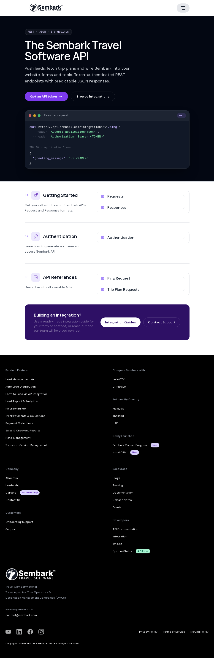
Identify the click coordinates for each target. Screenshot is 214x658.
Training (118, 485)
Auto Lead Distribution (20, 386)
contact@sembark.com (21, 615)
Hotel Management (17, 437)
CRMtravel (119, 386)
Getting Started (60, 195)
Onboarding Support (19, 521)
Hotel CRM (120, 452)
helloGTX (119, 379)
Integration (120, 536)
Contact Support (162, 322)
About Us (11, 478)
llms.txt (117, 543)
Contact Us (13, 500)
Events (117, 507)
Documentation (123, 492)
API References (60, 277)
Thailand (118, 416)
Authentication (60, 236)
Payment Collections (19, 423)
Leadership (12, 485)
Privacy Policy (148, 631)
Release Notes (122, 500)
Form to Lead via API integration (26, 394)
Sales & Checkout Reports (23, 430)
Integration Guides (120, 322)
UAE (115, 423)
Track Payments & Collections (25, 416)
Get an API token (46, 96)
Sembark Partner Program (130, 445)
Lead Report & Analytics (21, 401)
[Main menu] (183, 8)
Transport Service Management (26, 445)
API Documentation (125, 529)
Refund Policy (199, 631)
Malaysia (118, 408)
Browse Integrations (92, 96)
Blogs (116, 478)
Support (10, 529)
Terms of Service (174, 631)
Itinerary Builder (16, 408)
